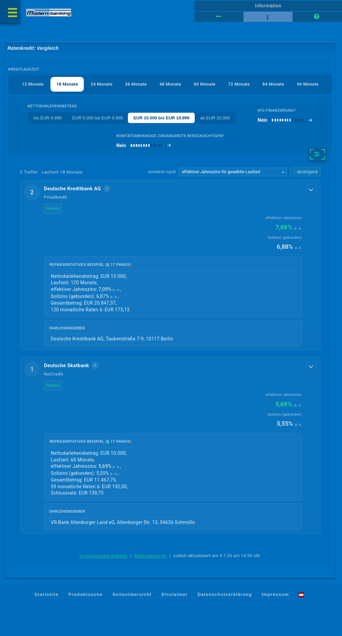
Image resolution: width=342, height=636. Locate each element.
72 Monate (239, 84)
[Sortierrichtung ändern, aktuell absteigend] (305, 171)
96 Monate (308, 84)
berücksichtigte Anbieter (103, 556)
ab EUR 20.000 (215, 117)
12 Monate (32, 84)
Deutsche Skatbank (66, 365)
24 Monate (101, 84)
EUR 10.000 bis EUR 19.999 (161, 117)
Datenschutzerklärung (224, 594)
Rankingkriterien (150, 556)
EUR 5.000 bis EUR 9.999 (97, 117)
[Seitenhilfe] (317, 17)
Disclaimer (174, 594)
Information (268, 5)
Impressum (275, 594)
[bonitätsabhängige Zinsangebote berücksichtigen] (143, 145)
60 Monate (204, 84)
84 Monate (273, 84)
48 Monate (170, 84)
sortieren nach (162, 171)
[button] (170, 265)
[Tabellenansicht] (218, 17)
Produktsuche (85, 594)
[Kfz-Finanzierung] (285, 120)
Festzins (53, 208)
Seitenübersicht (132, 594)
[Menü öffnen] (10, 12)
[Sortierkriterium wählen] (233, 172)
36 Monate (136, 84)
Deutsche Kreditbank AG (72, 189)
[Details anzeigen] (311, 189)
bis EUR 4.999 (48, 117)
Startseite (46, 594)
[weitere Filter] (317, 154)
